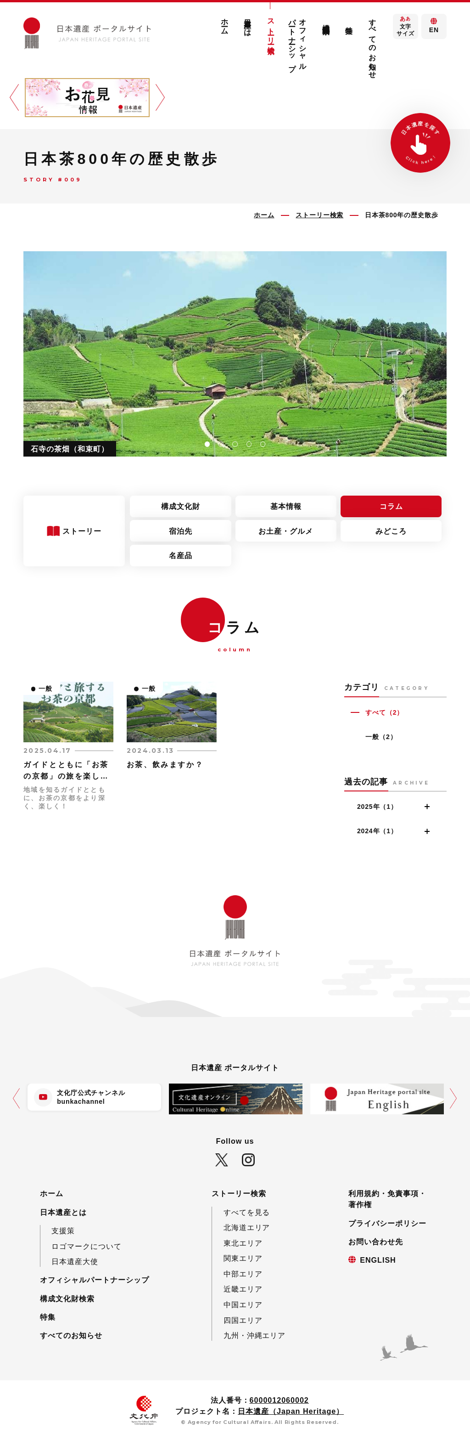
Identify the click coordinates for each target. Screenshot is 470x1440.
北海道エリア (247, 1227)
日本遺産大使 (74, 1261)
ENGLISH (378, 1260)
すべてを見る (247, 1212)
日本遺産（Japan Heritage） (291, 1411)
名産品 (180, 555)
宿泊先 (180, 531)
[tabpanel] (235, 354)
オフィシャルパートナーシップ (297, 41)
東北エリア (243, 1243)
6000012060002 (279, 1400)
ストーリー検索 (271, 28)
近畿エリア (243, 1289)
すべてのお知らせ (372, 44)
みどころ (391, 531)
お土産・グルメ (285, 531)
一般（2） (381, 736)
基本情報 (286, 506)
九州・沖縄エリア (255, 1335)
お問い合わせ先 (375, 1241)
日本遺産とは (248, 23)
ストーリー (83, 531)
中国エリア (243, 1304)
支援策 (63, 1230)
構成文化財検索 (326, 20)
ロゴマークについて (86, 1246)
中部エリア (243, 1274)
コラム (391, 506)
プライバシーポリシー (387, 1223)
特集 (349, 21)
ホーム (225, 23)
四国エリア (243, 1320)
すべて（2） (384, 712)
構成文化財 (180, 506)
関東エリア (243, 1258)
